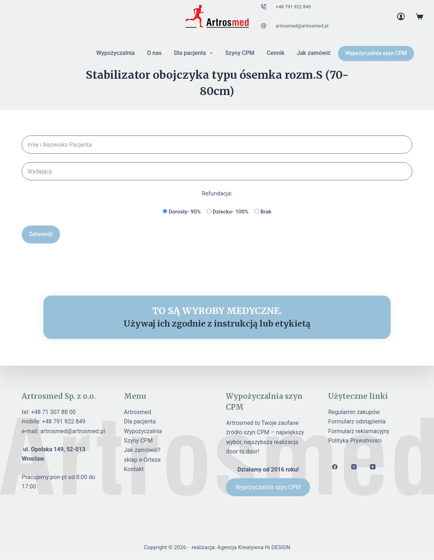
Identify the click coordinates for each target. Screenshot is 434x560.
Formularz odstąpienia (357, 421)
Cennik (275, 52)
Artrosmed (137, 411)
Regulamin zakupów (354, 411)
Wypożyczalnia (115, 52)
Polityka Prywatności (355, 440)
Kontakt (134, 469)
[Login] (401, 16)
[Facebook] (335, 467)
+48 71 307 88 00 (53, 411)
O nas (154, 52)
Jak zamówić (314, 52)
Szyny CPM (239, 52)
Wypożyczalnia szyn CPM (376, 53)
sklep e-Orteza (142, 459)
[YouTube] (373, 467)
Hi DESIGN (277, 547)
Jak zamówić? (142, 450)
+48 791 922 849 (293, 6)
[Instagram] (354, 467)
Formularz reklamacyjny (358, 430)
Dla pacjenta (195, 53)
